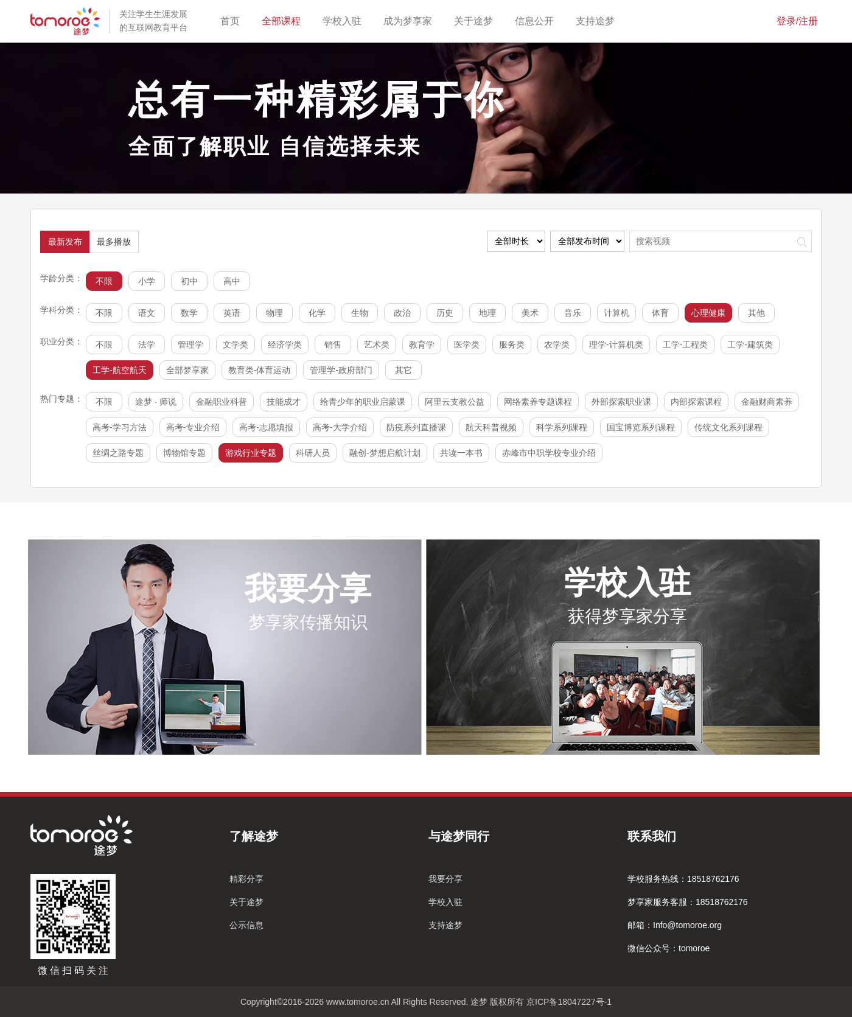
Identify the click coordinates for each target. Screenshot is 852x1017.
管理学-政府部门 (341, 370)
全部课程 (284, 19)
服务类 (512, 344)
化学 (317, 313)
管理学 (190, 344)
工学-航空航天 (120, 370)
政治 (402, 313)
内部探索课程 (696, 402)
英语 (231, 313)
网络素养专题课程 (538, 402)
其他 (756, 313)
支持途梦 (598, 19)
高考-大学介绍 (340, 427)
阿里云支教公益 (454, 402)
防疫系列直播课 (416, 427)
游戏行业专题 (250, 453)
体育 (660, 313)
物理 (274, 313)
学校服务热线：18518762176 (683, 879)
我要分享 (445, 879)
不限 (104, 281)
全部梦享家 (187, 370)
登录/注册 (797, 21)
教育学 (422, 344)
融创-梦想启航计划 (385, 453)
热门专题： (61, 399)
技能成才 (284, 402)
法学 (146, 344)
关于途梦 (476, 19)
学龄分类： (61, 278)
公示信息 (246, 925)
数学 (189, 313)
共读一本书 (461, 453)
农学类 (557, 344)
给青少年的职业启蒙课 (362, 402)
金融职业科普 (221, 402)
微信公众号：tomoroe (668, 948)
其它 (403, 370)
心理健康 (708, 313)
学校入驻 (344, 19)
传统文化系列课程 (728, 427)
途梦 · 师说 (155, 402)
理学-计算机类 (616, 344)
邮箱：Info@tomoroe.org (674, 925)
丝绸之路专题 (118, 453)
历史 (444, 313)
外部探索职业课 (621, 402)
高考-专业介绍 (193, 427)
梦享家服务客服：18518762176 (687, 902)
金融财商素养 (766, 402)
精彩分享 (246, 879)
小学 (146, 281)
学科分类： (61, 310)
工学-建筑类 (750, 344)
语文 (146, 313)
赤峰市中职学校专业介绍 (549, 453)
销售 (332, 344)
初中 (189, 281)
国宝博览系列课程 (641, 427)
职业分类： (61, 341)
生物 (359, 313)
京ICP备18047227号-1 (569, 1002)
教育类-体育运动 (259, 370)
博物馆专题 (184, 453)
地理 (487, 313)
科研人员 (313, 453)
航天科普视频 (491, 427)
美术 (530, 313)
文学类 (235, 344)
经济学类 (285, 344)
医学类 (467, 344)
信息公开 (537, 19)
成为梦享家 (410, 19)
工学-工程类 (685, 344)
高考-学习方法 (120, 427)
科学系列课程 (561, 427)
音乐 (572, 313)
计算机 (616, 313)
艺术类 (376, 344)
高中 (231, 281)
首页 (232, 19)
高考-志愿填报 (266, 427)
